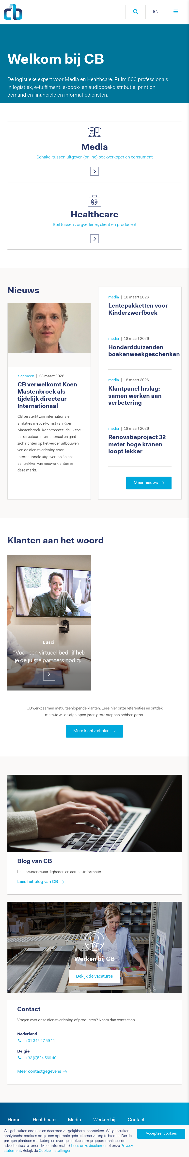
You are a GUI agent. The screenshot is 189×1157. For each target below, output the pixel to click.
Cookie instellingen (55, 1151)
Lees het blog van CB (37, 882)
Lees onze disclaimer (89, 1146)
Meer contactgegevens (39, 1072)
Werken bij (104, 1120)
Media (94, 147)
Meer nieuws (149, 483)
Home (14, 1120)
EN (155, 12)
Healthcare (94, 215)
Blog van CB (34, 861)
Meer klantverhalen (94, 731)
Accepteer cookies (161, 1134)
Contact (136, 1120)
